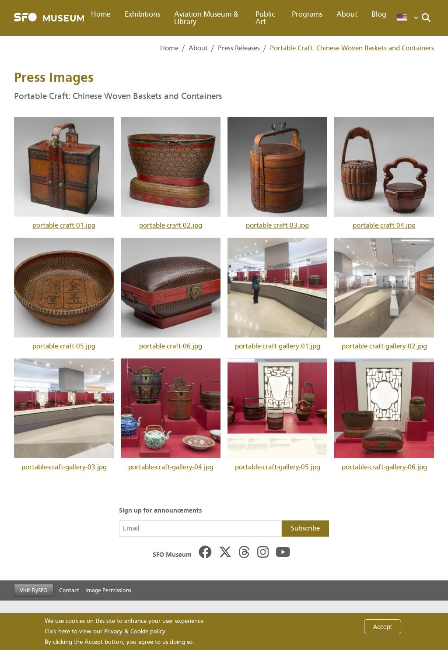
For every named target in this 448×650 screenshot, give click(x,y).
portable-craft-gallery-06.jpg (384, 414)
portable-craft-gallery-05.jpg (277, 414)
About (346, 14)
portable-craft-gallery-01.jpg (277, 294)
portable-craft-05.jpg (64, 294)
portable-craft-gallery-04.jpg (170, 414)
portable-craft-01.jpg (64, 173)
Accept (382, 626)
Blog (378, 14)
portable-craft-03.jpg (277, 173)
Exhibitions (142, 14)
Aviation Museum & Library (206, 18)
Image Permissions (108, 590)
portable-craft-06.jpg (170, 294)
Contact (69, 590)
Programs (307, 14)
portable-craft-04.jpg (384, 173)
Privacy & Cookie (126, 631)
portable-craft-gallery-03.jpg (64, 414)
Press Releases (239, 48)
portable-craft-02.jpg (170, 173)
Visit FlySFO (34, 590)
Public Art (265, 18)
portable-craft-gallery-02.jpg (384, 294)
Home (101, 14)
